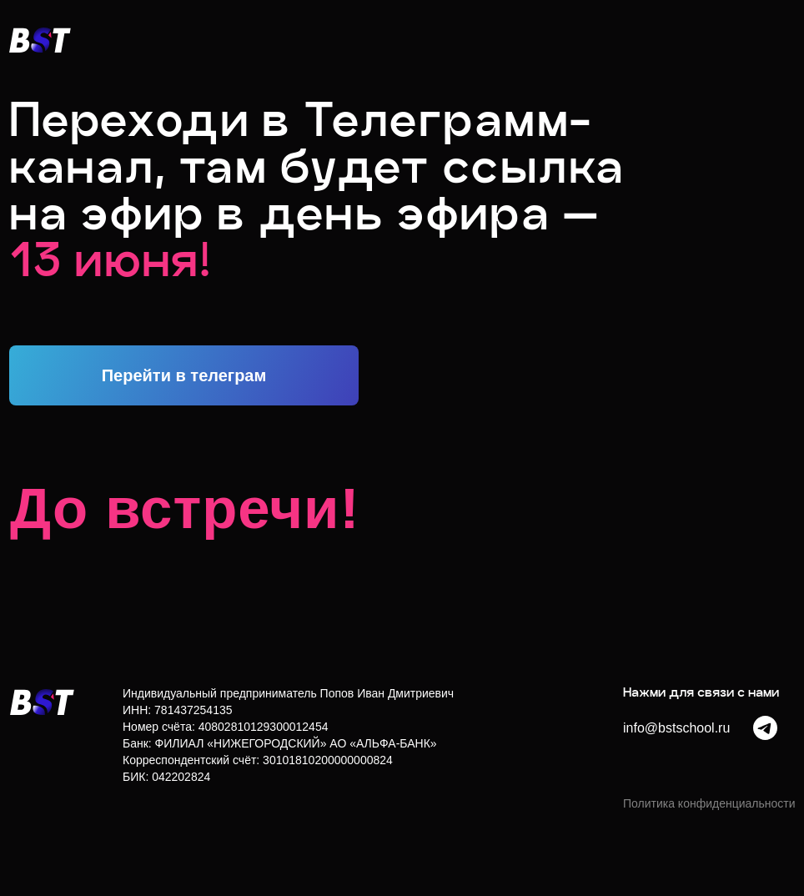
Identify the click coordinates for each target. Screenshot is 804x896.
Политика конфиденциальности (709, 803)
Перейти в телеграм (184, 375)
